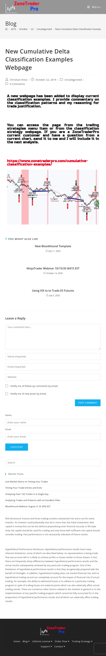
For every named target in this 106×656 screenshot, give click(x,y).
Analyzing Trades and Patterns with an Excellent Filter (32, 500)
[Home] (6, 29)
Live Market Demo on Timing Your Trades (26, 481)
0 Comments (17, 84)
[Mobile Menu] (94, 7)
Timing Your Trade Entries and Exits (23, 487)
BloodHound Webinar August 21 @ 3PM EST (28, 506)
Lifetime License (42, 641)
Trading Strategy (82, 641)
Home (16, 641)
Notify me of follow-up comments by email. (34, 386)
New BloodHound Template (53, 246)
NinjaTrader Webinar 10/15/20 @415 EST (53, 268)
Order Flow (62, 641)
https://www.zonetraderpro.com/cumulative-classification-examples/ (47, 163)
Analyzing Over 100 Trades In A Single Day (26, 494)
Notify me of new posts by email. (28, 393)
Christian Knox (18, 79)
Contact (59, 646)
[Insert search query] (53, 462)
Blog (26, 641)
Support (46, 646)
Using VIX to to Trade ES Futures (53, 290)
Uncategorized (73, 79)
